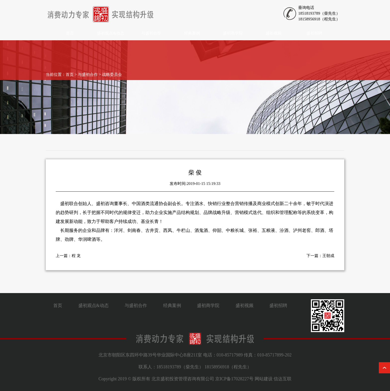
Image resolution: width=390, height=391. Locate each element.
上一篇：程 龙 (68, 258)
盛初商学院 (233, 33)
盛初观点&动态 (110, 33)
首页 (70, 33)
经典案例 (192, 33)
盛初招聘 (314, 33)
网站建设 (264, 378)
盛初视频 (274, 33)
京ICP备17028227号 (234, 378)
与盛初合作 (151, 33)
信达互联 (283, 378)
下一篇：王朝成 (320, 258)
